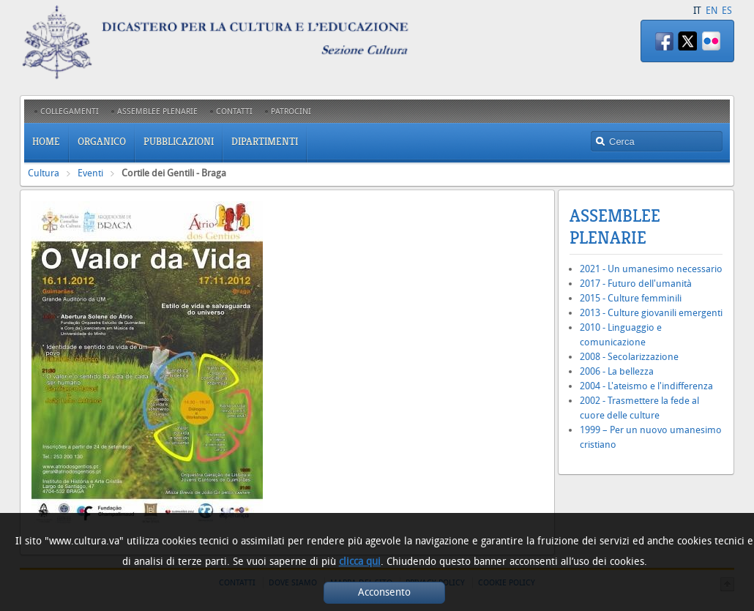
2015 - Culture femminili (631, 298)
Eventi (90, 173)
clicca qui (360, 561)
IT (697, 10)
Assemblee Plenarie (615, 227)
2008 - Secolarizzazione (629, 356)
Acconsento (384, 592)
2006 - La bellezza (617, 371)
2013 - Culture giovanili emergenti (651, 312)
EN (711, 10)
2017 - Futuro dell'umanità (636, 283)
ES (727, 10)
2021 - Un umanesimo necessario (651, 268)
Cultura (43, 173)
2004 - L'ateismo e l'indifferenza (646, 386)
